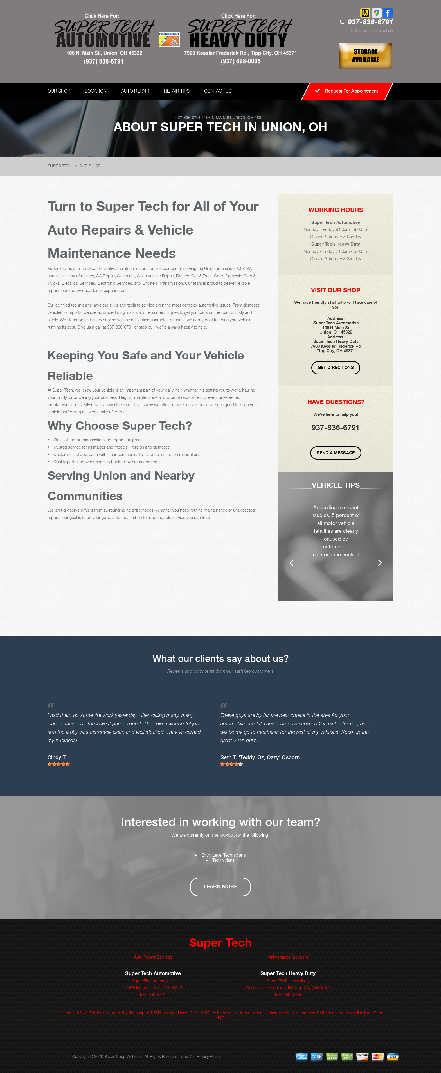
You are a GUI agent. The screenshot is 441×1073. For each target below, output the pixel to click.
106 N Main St (217, 117)
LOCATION (96, 91)
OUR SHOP (59, 91)
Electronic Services (114, 282)
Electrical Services (78, 282)
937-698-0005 (288, 994)
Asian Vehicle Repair (155, 275)
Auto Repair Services (153, 956)
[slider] (59, 764)
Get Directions (336, 367)
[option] (335, 536)
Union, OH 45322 (249, 117)
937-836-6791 (370, 22)
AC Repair (105, 275)
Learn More (220, 886)
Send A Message (336, 452)
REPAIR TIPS (177, 91)
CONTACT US (217, 91)
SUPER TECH (61, 165)
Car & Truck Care (207, 275)
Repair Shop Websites (123, 1056)
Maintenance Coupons (288, 956)
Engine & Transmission (162, 282)
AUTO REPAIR (135, 91)
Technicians (223, 860)
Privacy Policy (208, 1056)
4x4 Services (82, 275)
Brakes (182, 275)
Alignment (126, 275)
